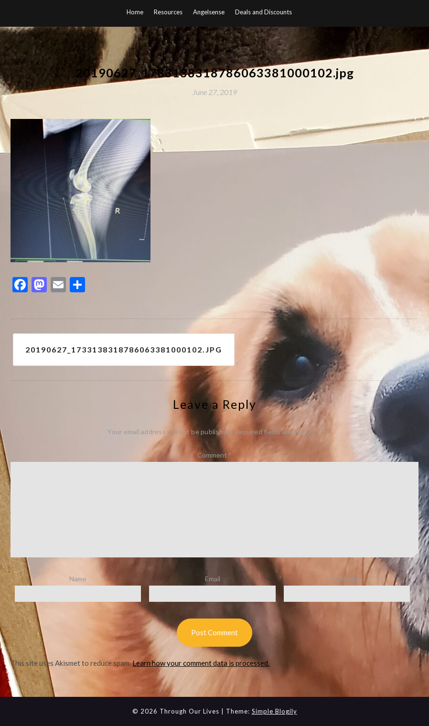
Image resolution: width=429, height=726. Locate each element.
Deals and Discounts (263, 12)
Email (212, 579)
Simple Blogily (274, 711)
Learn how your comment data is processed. (200, 663)
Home (135, 12)
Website (347, 579)
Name (77, 579)
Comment (214, 455)
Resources (168, 12)
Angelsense (209, 12)
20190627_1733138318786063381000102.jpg (123, 349)
